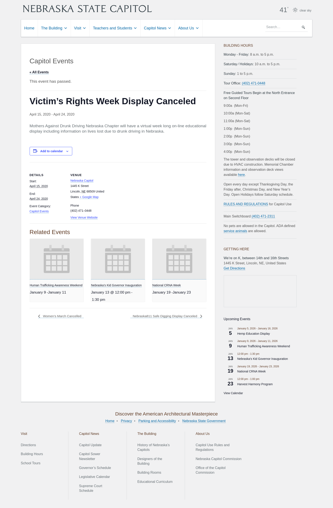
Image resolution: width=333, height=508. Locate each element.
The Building (54, 28)
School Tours (30, 463)
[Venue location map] (133, 191)
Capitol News (158, 28)
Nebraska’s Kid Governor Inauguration (116, 285)
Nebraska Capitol (82, 180)
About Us (188, 28)
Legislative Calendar (94, 477)
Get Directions (234, 268)
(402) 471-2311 (263, 216)
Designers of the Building (149, 461)
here (241, 174)
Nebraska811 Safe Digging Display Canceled (163, 316)
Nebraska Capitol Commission (218, 458)
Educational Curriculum (155, 481)
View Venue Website (84, 217)
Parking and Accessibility (157, 421)
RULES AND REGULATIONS (246, 204)
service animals (235, 231)
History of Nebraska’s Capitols (153, 447)
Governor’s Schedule (95, 467)
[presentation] (57, 259)
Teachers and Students (115, 28)
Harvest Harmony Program (255, 384)
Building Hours (32, 454)
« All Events (39, 72)
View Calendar (233, 393)
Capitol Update (90, 445)
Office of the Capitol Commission (210, 470)
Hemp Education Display (253, 333)
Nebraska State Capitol (99, 8)
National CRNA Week (166, 285)
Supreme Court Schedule (90, 488)
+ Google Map (89, 196)
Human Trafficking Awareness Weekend (56, 285)
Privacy (126, 421)
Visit (80, 28)
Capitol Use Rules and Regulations (212, 447)
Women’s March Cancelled (63, 316)
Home (29, 28)
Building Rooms (149, 472)
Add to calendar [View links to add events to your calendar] (51, 151)
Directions (28, 445)
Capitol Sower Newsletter (89, 456)
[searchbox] (286, 27)
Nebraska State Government (204, 421)
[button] (303, 27)
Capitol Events (39, 211)
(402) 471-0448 (253, 83)
